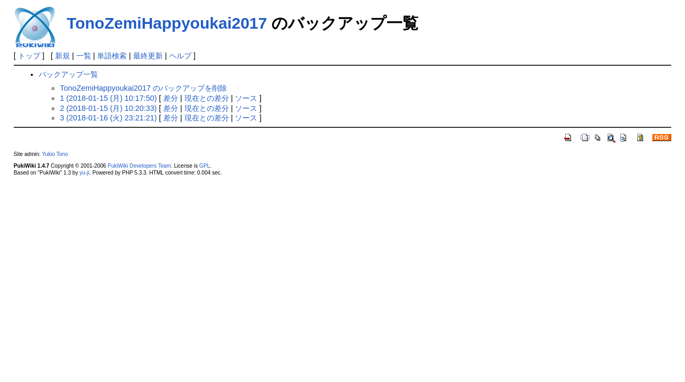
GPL (204, 166)
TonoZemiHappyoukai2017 (167, 23)
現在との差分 (207, 98)
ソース (246, 98)
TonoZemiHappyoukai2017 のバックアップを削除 (143, 88)
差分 (170, 98)
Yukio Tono (55, 154)
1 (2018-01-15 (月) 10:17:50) (108, 98)
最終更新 (148, 55)
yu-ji (84, 173)
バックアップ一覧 (68, 74)
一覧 (83, 55)
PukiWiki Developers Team (139, 166)
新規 (62, 55)
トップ (29, 55)
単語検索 (112, 55)
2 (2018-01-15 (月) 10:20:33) (108, 108)
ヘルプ (180, 55)
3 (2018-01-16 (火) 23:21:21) (108, 118)
